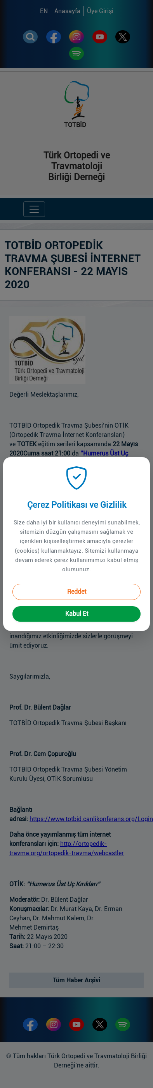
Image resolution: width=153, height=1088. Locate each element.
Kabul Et (76, 603)
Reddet (76, 581)
